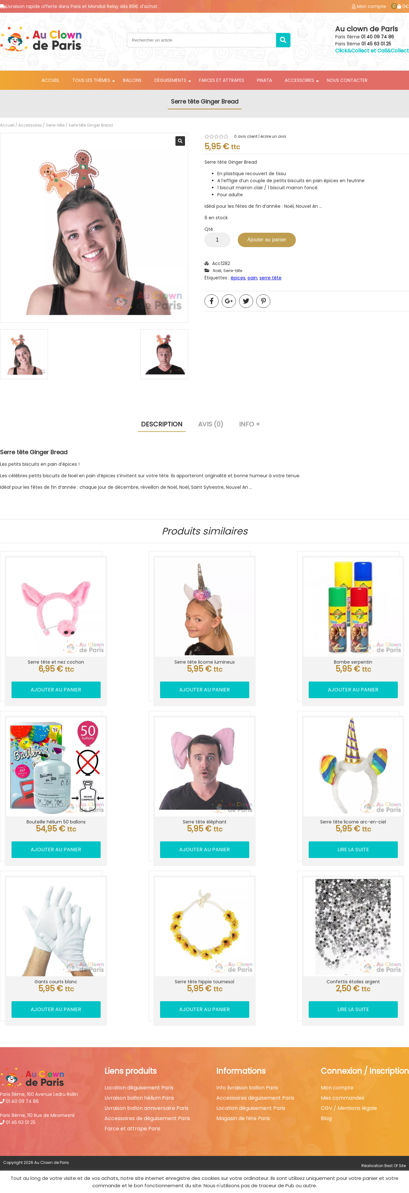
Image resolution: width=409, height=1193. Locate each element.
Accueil (50, 80)
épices (238, 278)
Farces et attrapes (221, 80)
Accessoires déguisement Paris (255, 1098)
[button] (180, 141)
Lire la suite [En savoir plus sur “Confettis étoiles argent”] (353, 1009)
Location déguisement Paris (139, 1087)
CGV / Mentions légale (349, 1108)
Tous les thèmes (91, 80)
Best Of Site (395, 1165)
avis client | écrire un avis (260, 136)
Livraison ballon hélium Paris (139, 1098)
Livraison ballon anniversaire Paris (146, 1108)
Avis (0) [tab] (210, 424)
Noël (217, 270)
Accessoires (299, 80)
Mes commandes (342, 1098)
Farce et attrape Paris (132, 1128)
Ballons (132, 80)
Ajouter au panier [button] (56, 689)
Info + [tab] (249, 424)
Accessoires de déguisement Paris (147, 1118)
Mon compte (337, 1087)
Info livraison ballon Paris (247, 1087)
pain (252, 278)
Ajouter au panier (266, 239)
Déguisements (170, 80)
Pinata (264, 80)
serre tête (270, 278)
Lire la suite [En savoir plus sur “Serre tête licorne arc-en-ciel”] (353, 849)
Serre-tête (55, 125)
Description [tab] (161, 424)
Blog (326, 1118)
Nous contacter (347, 80)
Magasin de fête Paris (243, 1118)
